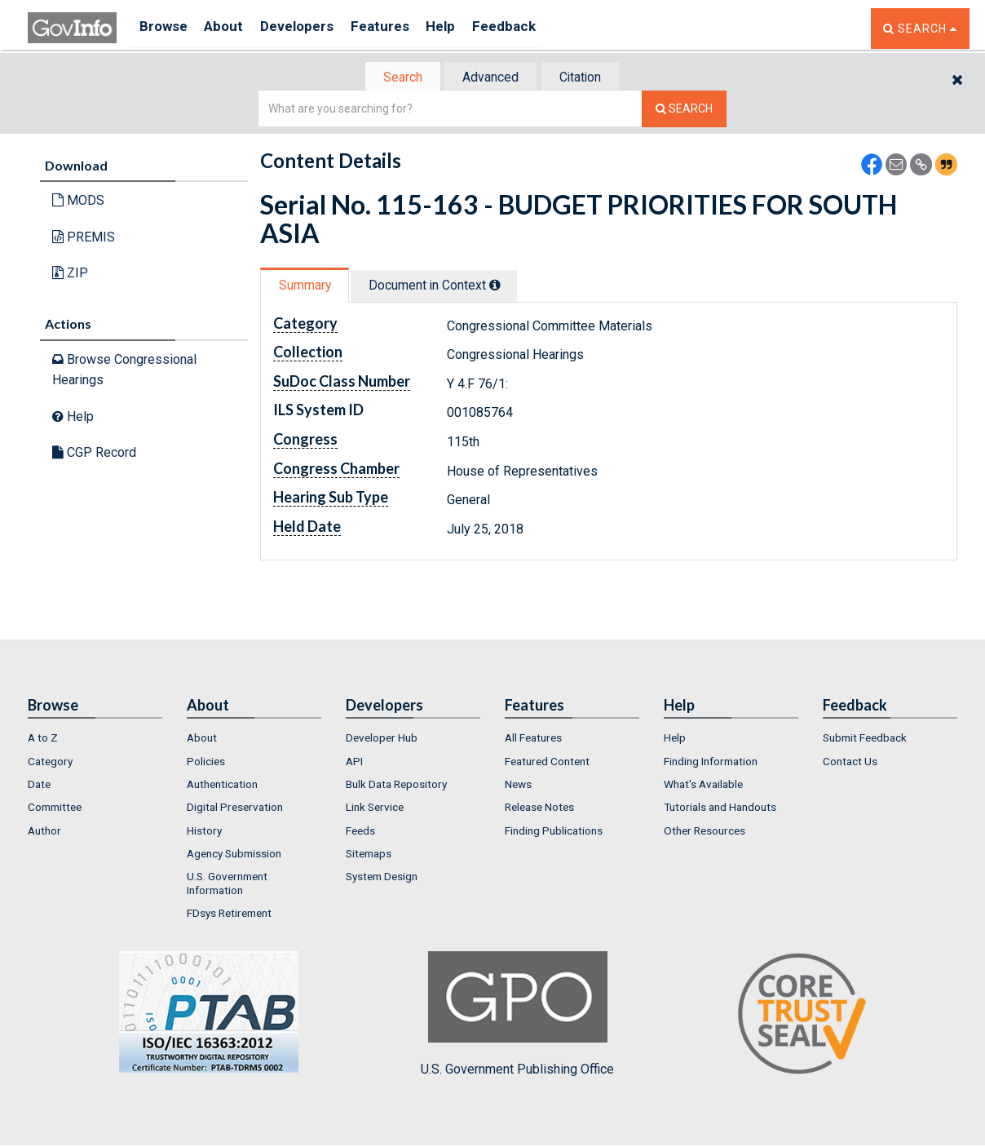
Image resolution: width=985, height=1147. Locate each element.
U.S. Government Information (227, 884)
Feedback (534, 28)
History (204, 832)
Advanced (490, 78)
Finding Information (711, 762)
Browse (164, 28)
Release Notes (539, 808)
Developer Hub (381, 739)
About (231, 28)
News (518, 785)
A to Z (43, 739)
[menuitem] (95, 739)
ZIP (70, 274)
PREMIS (83, 238)
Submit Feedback (865, 739)
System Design (381, 877)
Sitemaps (368, 854)
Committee (55, 808)
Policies (206, 762)
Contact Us (850, 762)
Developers (310, 28)
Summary (307, 286)
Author (44, 832)
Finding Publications (554, 832)
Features (399, 28)
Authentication (222, 785)
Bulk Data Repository (396, 785)
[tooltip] (505, 286)
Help (465, 28)
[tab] (395, 77)
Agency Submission (234, 854)
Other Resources (704, 832)
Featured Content (547, 762)
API (354, 762)
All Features (533, 739)
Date (39, 785)
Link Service (375, 808)
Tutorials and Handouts (720, 808)
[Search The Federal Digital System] (684, 110)
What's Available (703, 785)
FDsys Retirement (229, 914)
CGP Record (94, 454)
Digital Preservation (235, 808)
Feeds (360, 832)
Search (394, 78)
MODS (78, 202)
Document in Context (444, 286)
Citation (586, 78)
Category (50, 762)
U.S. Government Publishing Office (517, 1015)
